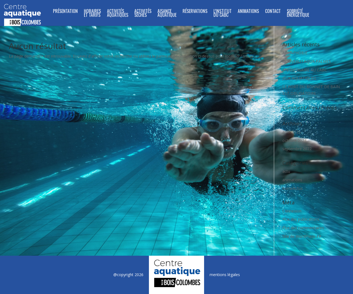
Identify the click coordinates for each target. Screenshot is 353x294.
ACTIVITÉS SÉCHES (142, 13)
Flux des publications (300, 219)
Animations (248, 11)
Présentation (65, 11)
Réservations (195, 11)
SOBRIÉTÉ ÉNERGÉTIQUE (298, 13)
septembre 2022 (297, 148)
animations (292, 179)
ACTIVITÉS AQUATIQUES (117, 13)
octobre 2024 (294, 140)
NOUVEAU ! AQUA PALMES (306, 61)
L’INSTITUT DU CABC (222, 13)
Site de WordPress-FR (301, 236)
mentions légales (225, 274)
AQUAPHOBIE (294, 52)
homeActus (292, 188)
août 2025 (291, 131)
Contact (273, 11)
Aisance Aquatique (166, 13)
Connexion (291, 211)
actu (286, 171)
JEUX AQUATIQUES (299, 78)
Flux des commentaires (303, 227)
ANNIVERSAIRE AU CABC (304, 69)
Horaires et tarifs (92, 13)
